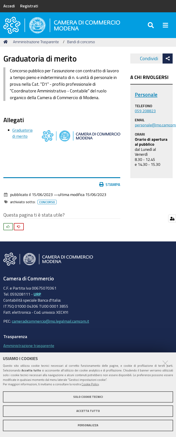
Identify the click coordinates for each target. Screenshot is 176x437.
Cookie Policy (90, 384)
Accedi (9, 6)
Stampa (109, 188)
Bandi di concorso (81, 45)
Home (6, 45)
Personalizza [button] (88, 425)
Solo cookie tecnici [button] (88, 396)
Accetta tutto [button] (88, 410)
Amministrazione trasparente (28, 349)
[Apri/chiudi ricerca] (150, 26)
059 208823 (145, 114)
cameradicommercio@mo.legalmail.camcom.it (50, 325)
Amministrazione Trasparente (36, 45)
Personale (146, 98)
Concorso (47, 205)
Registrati (29, 6)
